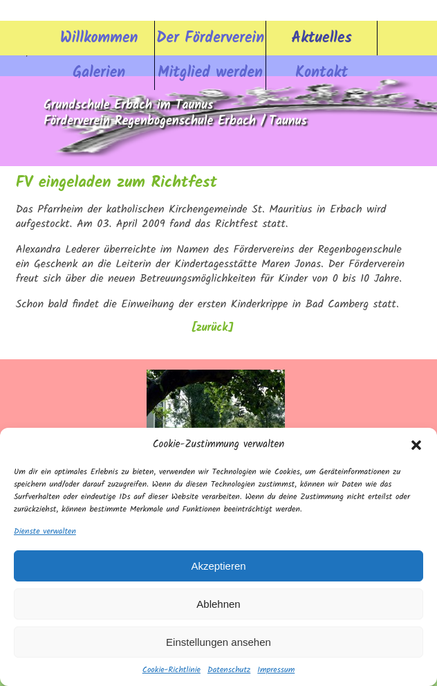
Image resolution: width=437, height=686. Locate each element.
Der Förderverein (210, 38)
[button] (416, 445)
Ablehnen (218, 604)
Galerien (99, 72)
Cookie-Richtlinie (171, 670)
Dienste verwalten (45, 531)
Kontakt (321, 72)
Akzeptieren (218, 566)
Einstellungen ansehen (218, 642)
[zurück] (212, 328)
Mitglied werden (210, 72)
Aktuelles (322, 38)
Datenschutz (228, 670)
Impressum (276, 670)
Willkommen (99, 38)
